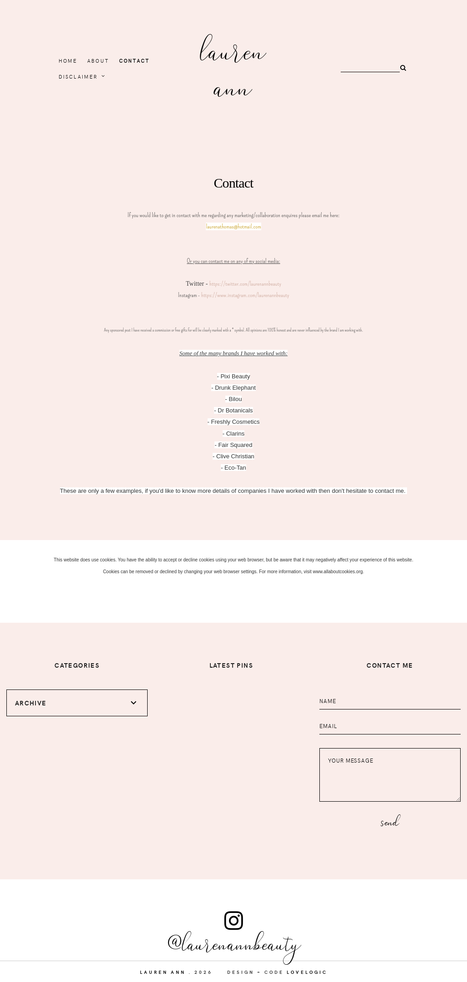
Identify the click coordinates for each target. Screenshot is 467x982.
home (68, 60)
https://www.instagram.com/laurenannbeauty (245, 295)
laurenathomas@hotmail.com (233, 226)
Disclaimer (78, 76)
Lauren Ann (233, 67)
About (98, 60)
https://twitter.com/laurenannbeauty (245, 284)
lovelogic (307, 972)
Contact (134, 60)
